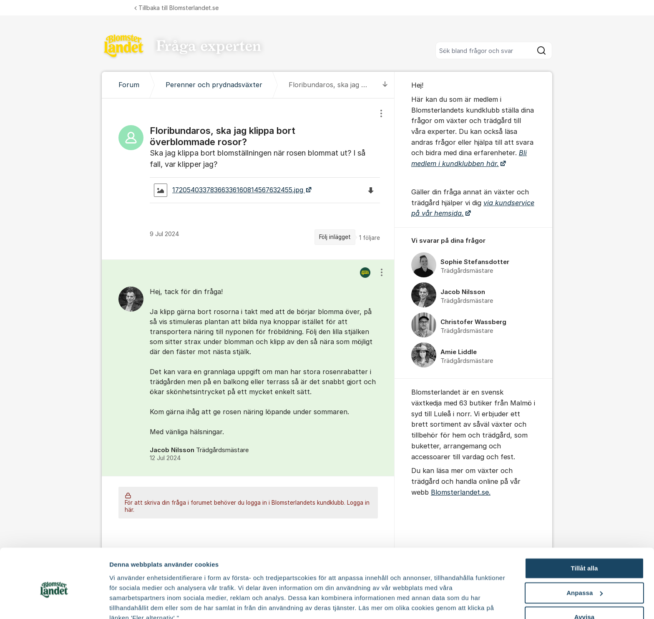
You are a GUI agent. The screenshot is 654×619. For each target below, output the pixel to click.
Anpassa (584, 554)
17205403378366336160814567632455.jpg (229, 190)
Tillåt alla (584, 529)
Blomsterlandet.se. (460, 492)
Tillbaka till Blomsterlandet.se (176, 7)
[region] (248, 178)
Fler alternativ (130, 602)
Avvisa (584, 578)
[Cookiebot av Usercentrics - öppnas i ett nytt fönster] (54, 602)
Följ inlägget (335, 237)
